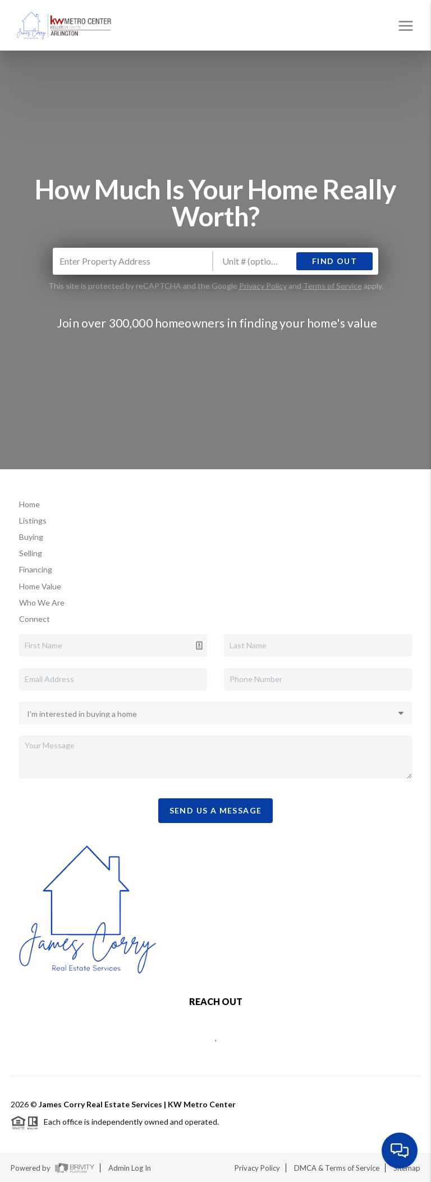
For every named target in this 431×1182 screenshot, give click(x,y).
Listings (33, 520)
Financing (35, 569)
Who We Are (42, 602)
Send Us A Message (215, 810)
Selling (30, 553)
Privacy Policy (263, 285)
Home (29, 504)
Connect (34, 619)
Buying (31, 537)
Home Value (40, 586)
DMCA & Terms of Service (336, 1167)
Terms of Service (332, 285)
